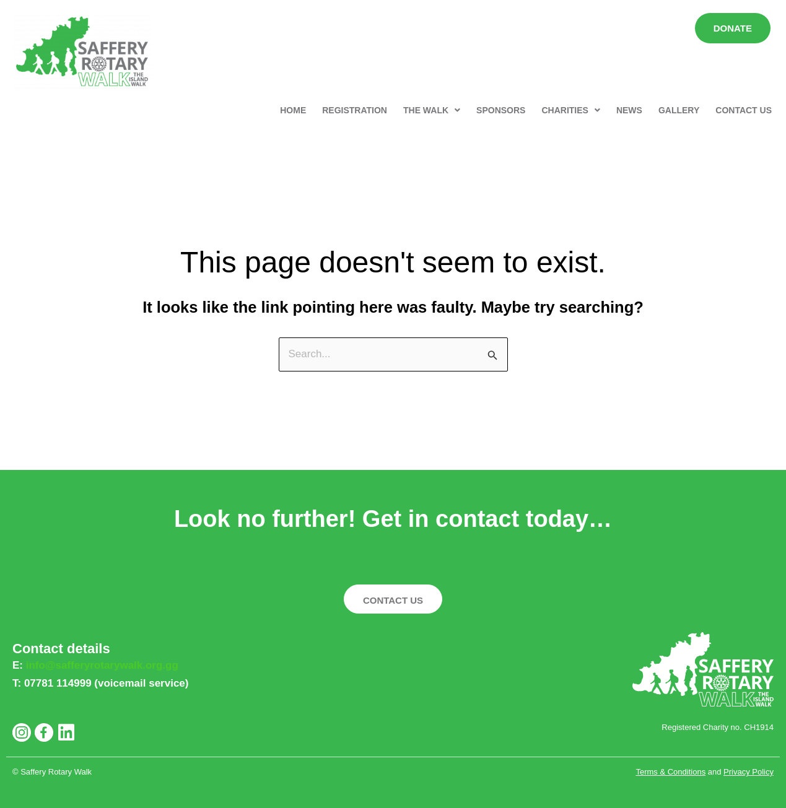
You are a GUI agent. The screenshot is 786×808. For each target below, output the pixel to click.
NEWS (629, 110)
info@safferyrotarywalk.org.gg (102, 665)
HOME (293, 110)
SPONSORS (500, 110)
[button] (431, 110)
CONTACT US (743, 110)
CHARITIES (570, 110)
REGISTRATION (354, 110)
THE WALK (431, 110)
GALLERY (678, 110)
